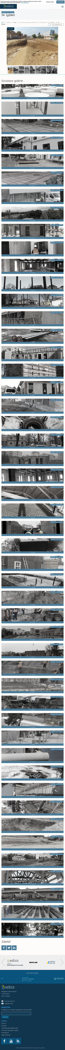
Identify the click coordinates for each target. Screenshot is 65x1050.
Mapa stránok (5, 1035)
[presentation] (3, 962)
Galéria (8, 22)
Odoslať (5, 1017)
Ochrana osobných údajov (10, 1030)
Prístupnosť (5, 1032)
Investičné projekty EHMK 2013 (28, 22)
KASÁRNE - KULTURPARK (47, 22)
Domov (3, 1023)
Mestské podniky (32, 973)
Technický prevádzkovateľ (9, 1028)
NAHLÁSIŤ (10, 28)
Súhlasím (60, 2)
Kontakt (3, 1026)
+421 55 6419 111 (10, 1001)
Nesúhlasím (50, 2)
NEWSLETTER (5, 1007)
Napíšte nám (9, 1003)
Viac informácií (25, 2)
